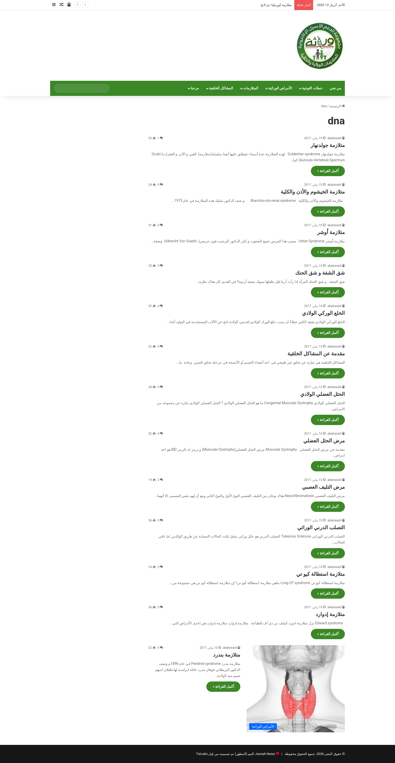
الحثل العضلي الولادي (322, 394)
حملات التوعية (312, 88)
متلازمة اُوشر (331, 232)
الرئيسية (337, 106)
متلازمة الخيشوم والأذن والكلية (313, 192)
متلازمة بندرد (226, 655)
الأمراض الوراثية (280, 88)
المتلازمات (250, 88)
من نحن (336, 88)
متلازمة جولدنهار (328, 145)
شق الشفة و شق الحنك (320, 273)
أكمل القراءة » (328, 171)
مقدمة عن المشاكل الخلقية (316, 354)
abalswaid (334, 138)
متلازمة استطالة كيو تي (320, 574)
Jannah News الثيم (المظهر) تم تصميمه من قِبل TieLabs (235, 754)
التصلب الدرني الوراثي (321, 527)
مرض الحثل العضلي (324, 441)
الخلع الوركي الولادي (323, 313)
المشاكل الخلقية (221, 88)
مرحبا (195, 88)
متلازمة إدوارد (330, 614)
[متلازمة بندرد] (296, 688)
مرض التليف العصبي (323, 487)
